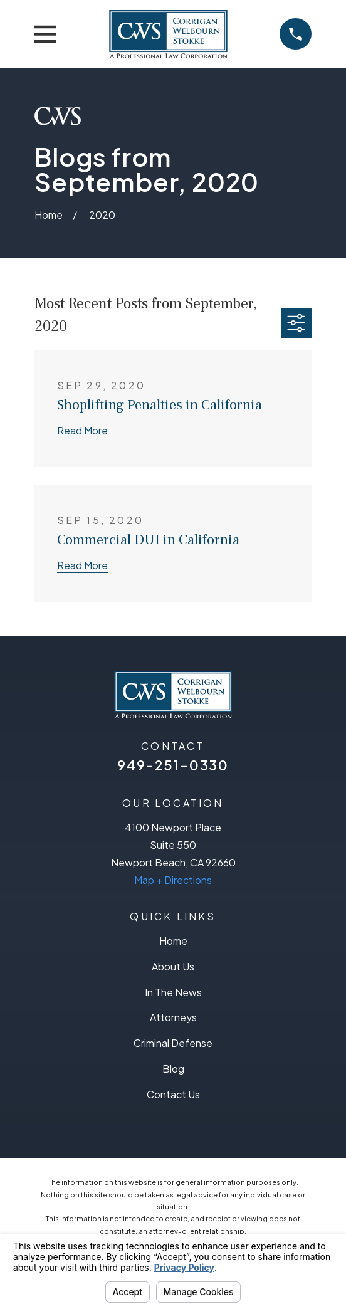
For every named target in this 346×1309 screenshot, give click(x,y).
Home (173, 940)
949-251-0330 (172, 765)
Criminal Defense (173, 1042)
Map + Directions (173, 879)
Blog (173, 1068)
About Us (173, 966)
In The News (173, 992)
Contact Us (173, 1094)
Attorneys (173, 1017)
